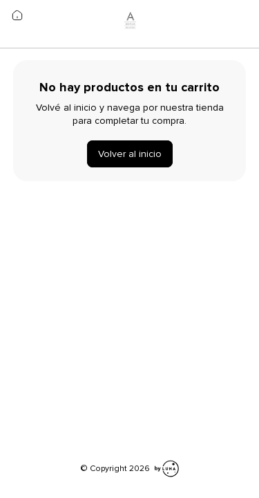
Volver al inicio (130, 154)
